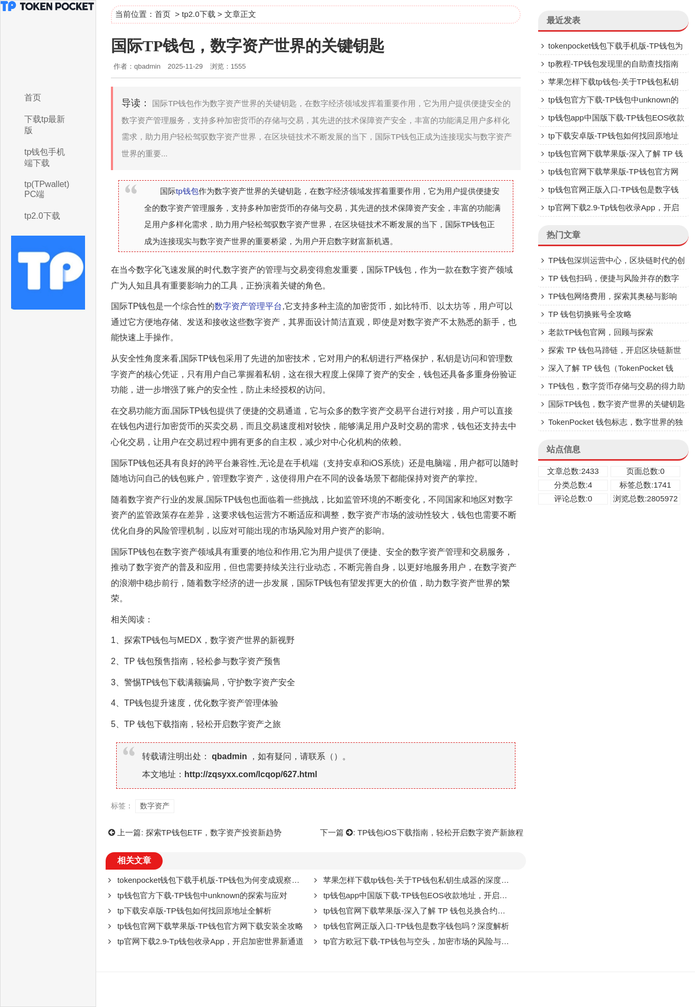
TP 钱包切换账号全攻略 (590, 314)
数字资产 (240, 269)
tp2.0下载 (42, 215)
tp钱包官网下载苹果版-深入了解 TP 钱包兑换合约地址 (418, 910)
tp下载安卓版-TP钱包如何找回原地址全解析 (194, 910)
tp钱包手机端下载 (44, 157)
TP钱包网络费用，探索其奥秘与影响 (612, 296)
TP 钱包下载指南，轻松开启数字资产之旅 (202, 724)
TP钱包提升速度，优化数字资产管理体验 (201, 702)
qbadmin (229, 756)
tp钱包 (187, 191)
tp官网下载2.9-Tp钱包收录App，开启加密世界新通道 (210, 941)
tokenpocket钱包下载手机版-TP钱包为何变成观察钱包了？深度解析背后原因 (252, 879)
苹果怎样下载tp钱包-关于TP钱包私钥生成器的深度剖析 (420, 879)
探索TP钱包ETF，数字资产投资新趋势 (214, 832)
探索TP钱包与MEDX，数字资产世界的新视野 (209, 640)
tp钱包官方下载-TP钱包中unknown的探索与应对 (202, 895)
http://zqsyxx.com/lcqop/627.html (250, 774)
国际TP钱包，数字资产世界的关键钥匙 (616, 403)
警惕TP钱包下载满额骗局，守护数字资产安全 (209, 682)
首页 (32, 97)
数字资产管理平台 (248, 306)
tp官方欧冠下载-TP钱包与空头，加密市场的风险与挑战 (420, 941)
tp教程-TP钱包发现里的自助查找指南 (613, 63)
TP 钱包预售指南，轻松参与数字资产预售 (202, 661)
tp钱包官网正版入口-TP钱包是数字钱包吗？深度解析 (416, 925)
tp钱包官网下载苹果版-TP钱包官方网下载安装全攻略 (210, 925)
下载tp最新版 (44, 125)
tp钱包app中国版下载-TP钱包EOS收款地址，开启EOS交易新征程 (439, 895)
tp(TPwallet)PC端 (46, 189)
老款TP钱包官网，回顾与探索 (600, 332)
